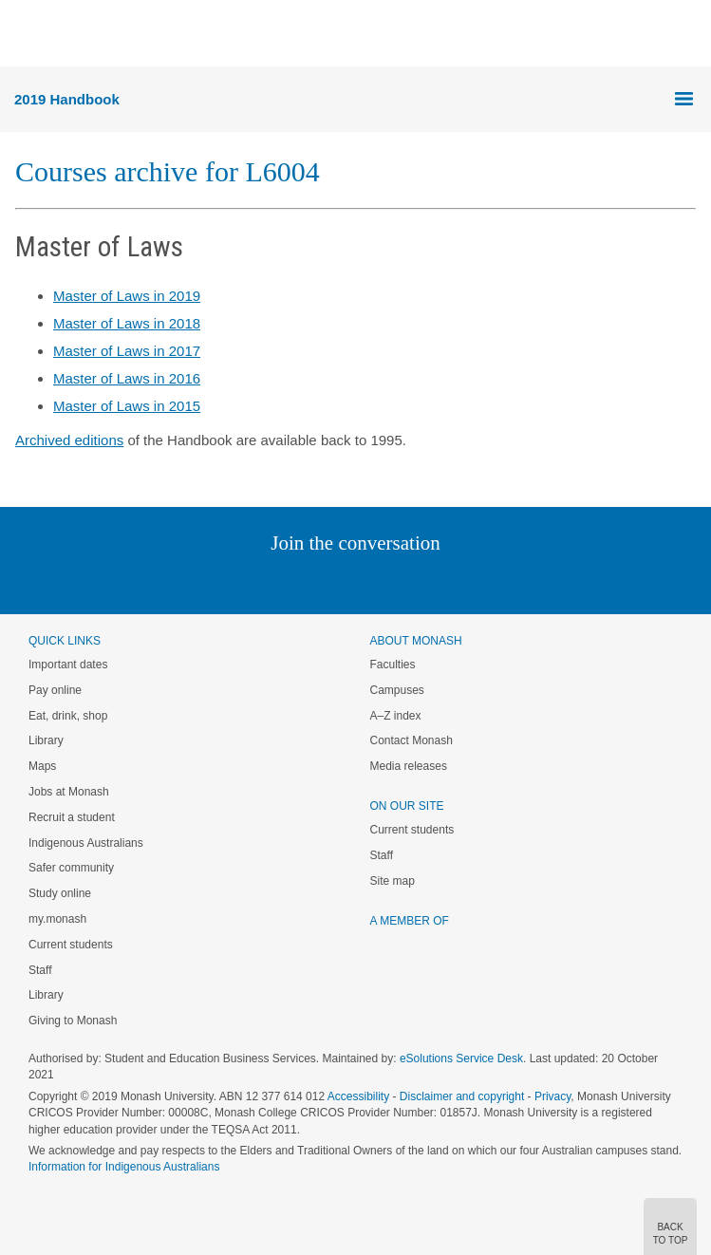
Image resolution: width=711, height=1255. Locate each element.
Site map (392, 881)
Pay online (55, 690)
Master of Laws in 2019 (126, 296)
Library (46, 740)
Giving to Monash (72, 1020)
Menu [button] (24, 34)
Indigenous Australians (85, 843)
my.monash (57, 919)
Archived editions (69, 440)
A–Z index (395, 715)
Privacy (552, 1096)
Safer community (71, 867)
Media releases (408, 766)
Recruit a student (71, 817)
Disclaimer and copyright (462, 1096)
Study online (59, 893)
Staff (39, 970)
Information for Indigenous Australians (123, 1166)
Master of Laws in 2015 (126, 406)
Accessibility (358, 1096)
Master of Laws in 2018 (126, 323)
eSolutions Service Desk (461, 1058)
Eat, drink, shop (67, 715)
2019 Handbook (67, 99)
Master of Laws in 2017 (126, 351)
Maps (42, 766)
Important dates (67, 664)
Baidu (487, 581)
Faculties (393, 664)
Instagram (222, 581)
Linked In (260, 581)
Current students (70, 944)
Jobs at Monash (68, 791)
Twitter (300, 581)
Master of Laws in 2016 (126, 378)
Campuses (397, 690)
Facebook (336, 581)
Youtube (447, 581)
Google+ (370, 581)
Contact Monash (411, 740)
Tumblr (409, 581)
